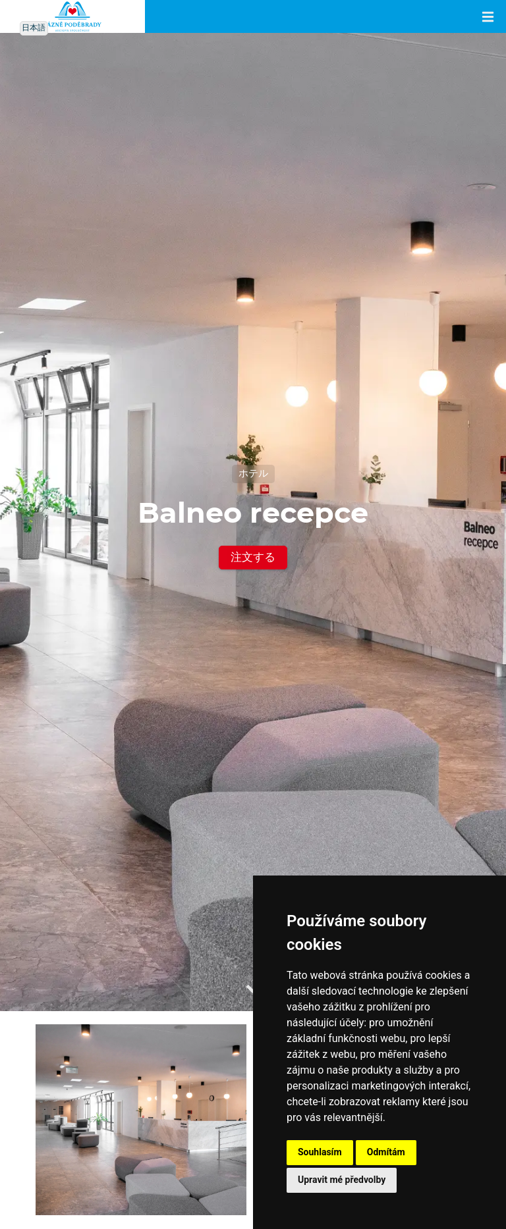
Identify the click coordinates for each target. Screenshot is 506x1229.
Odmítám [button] (386, 1152)
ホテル (253, 474)
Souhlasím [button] (320, 1152)
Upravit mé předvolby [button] (341, 1179)
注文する (253, 557)
